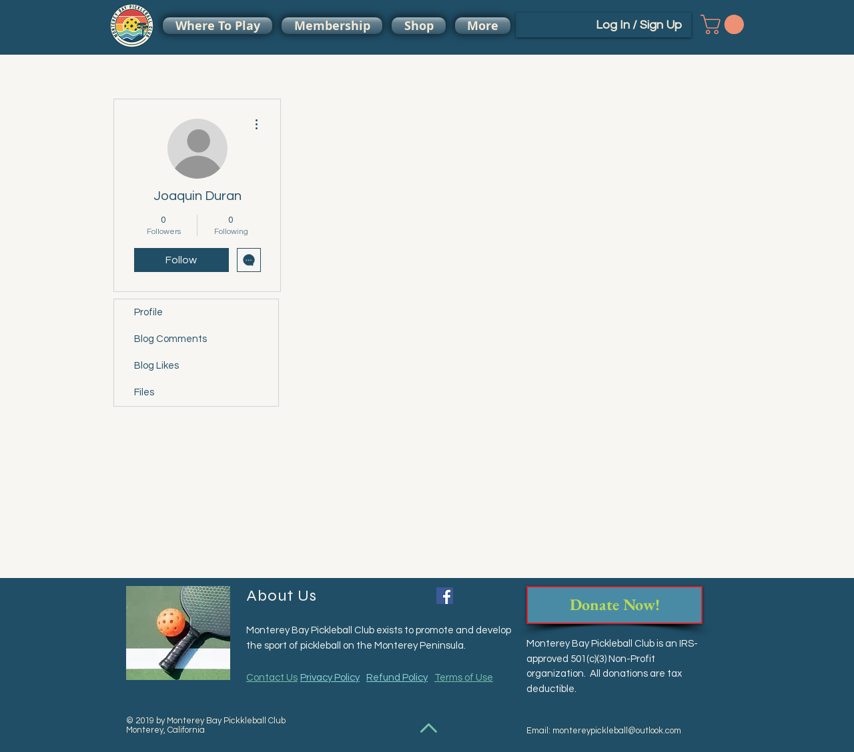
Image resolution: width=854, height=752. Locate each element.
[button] (725, 24)
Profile (148, 312)
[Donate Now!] (614, 605)
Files (144, 392)
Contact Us (272, 678)
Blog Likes (156, 366)
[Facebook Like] (482, 597)
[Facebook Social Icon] (444, 595)
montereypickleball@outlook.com (616, 730)
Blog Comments (170, 339)
